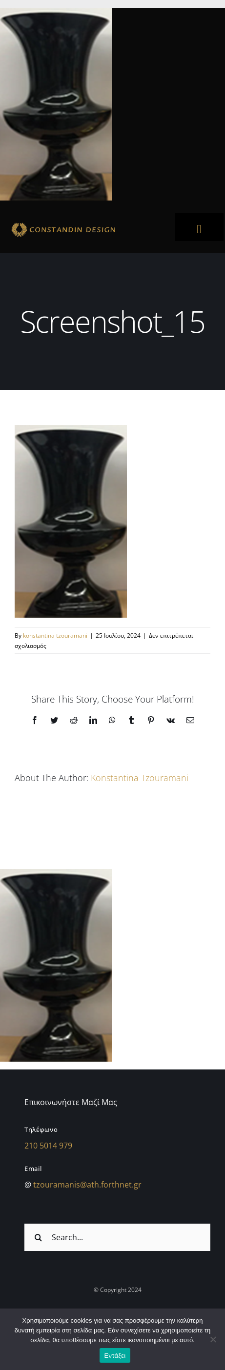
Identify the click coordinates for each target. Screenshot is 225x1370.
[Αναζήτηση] (38, 1237)
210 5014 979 (48, 1145)
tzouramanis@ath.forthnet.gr (87, 1184)
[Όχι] (213, 1339)
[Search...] (117, 1237)
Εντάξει (115, 1355)
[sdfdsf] (83, 224)
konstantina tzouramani (55, 635)
